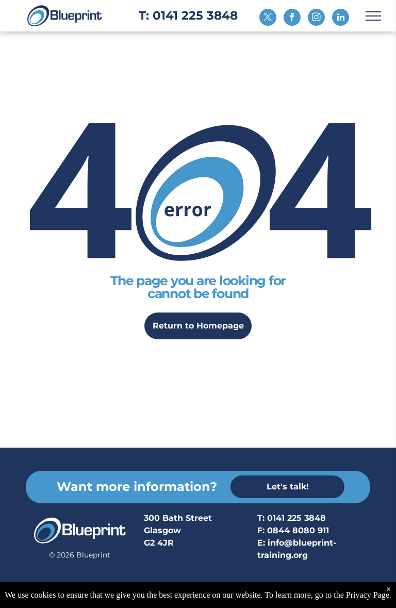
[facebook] (292, 18)
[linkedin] (340, 18)
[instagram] (316, 18)
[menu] (373, 16)
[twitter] (267, 18)
